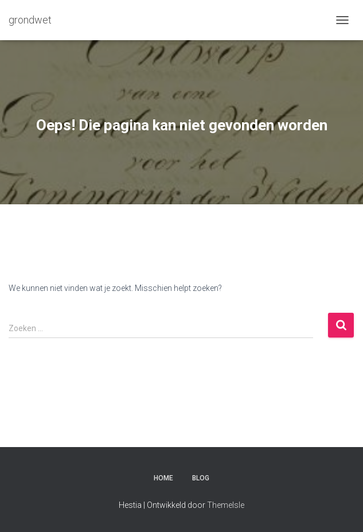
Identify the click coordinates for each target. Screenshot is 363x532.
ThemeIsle (225, 505)
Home (163, 478)
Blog (200, 478)
